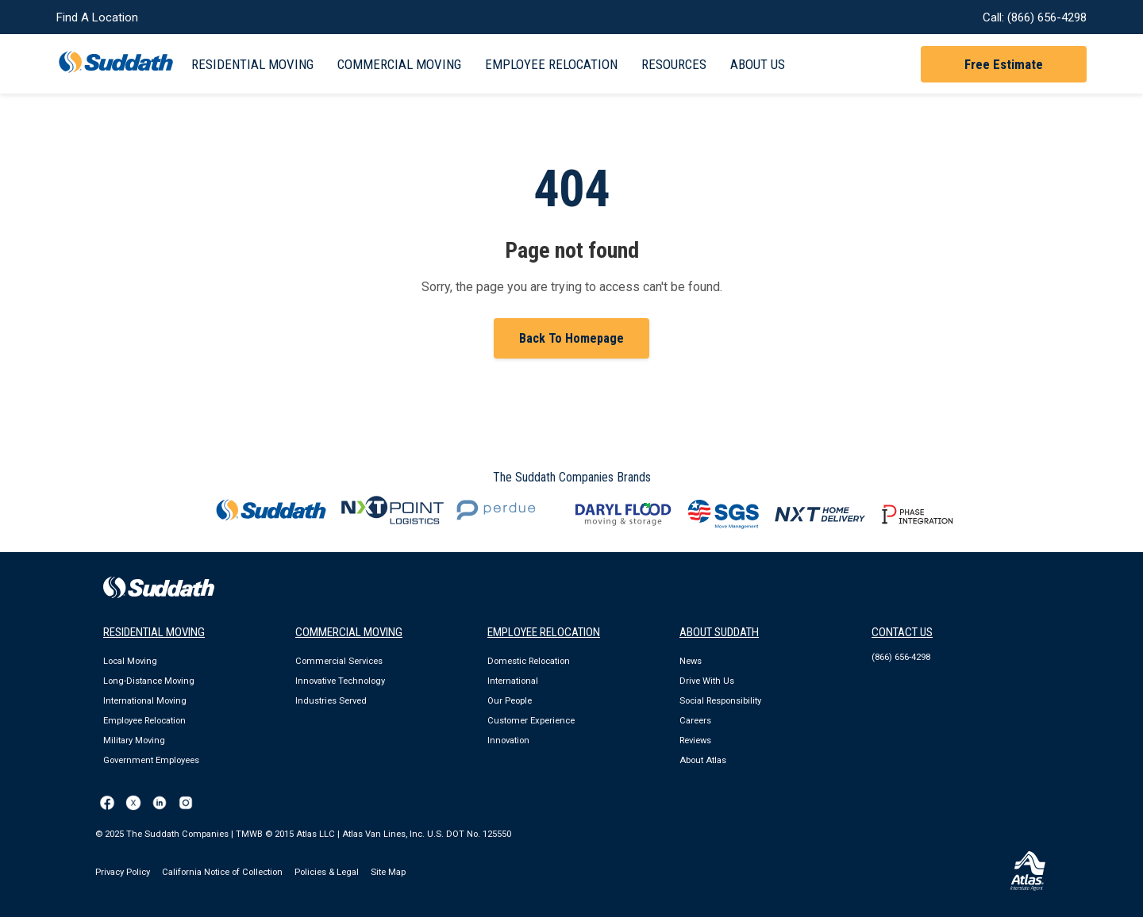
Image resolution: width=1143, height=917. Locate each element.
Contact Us (902, 632)
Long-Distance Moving (148, 681)
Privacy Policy (122, 872)
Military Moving (134, 740)
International (512, 681)
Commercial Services (339, 661)
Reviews (695, 740)
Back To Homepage (571, 338)
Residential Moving (252, 64)
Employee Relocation (551, 64)
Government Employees (151, 760)
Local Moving (130, 661)
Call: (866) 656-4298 (1035, 17)
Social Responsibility (720, 701)
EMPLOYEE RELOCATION (543, 632)
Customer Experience (531, 721)
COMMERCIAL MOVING (348, 632)
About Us (757, 64)
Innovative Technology (340, 681)
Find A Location (97, 17)
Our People (509, 701)
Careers (695, 721)
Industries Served (331, 701)
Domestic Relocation (528, 661)
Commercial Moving (399, 64)
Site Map (388, 872)
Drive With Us (706, 681)
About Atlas (702, 760)
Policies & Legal (326, 872)
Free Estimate (1003, 64)
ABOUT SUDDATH (719, 632)
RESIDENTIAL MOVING (154, 632)
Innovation (508, 740)
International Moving (145, 701)
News (690, 661)
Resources (673, 64)
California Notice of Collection (222, 872)
